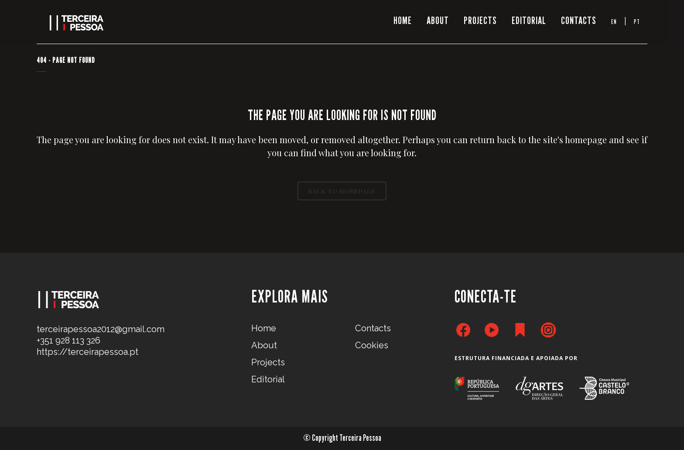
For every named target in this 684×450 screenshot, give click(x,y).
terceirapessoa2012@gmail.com (100, 329)
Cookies (371, 345)
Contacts (373, 328)
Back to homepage (342, 191)
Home (263, 328)
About (264, 345)
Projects (268, 362)
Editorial (268, 379)
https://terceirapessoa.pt (87, 352)
